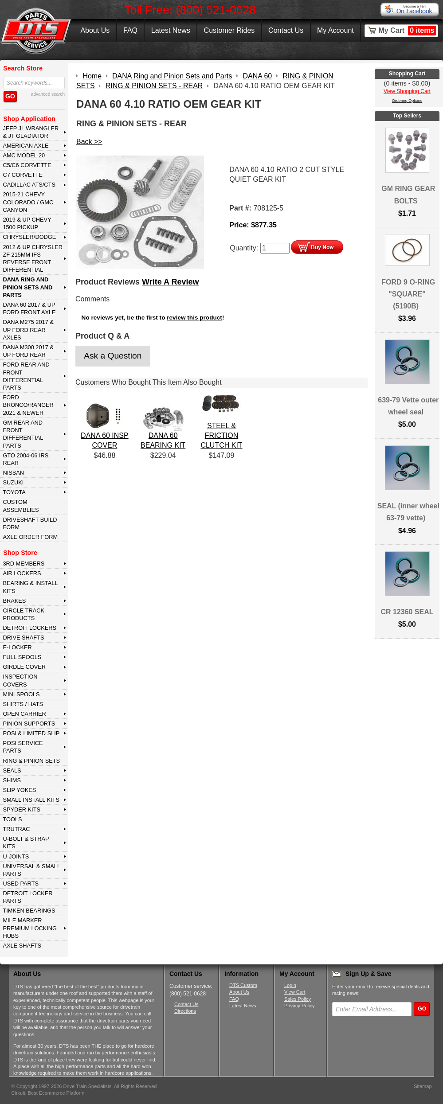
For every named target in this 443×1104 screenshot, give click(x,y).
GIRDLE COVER (24, 666)
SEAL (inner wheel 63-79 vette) (408, 512)
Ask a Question (112, 355)
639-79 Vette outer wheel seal (408, 406)
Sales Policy (297, 999)
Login (290, 985)
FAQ (130, 30)
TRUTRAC (16, 829)
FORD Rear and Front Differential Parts (26, 376)
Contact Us (285, 30)
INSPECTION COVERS (20, 680)
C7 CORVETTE (22, 175)
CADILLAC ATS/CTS (29, 184)
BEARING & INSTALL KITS (30, 587)
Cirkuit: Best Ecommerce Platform (48, 1093)
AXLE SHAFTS (22, 945)
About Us (95, 30)
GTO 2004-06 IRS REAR (25, 459)
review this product (194, 317)
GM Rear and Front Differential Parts (23, 434)
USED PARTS (21, 883)
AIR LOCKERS (22, 573)
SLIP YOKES (19, 790)
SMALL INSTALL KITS (31, 799)
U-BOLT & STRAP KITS (26, 842)
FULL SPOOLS (22, 657)
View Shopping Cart (407, 91)
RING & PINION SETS (31, 760)
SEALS (12, 770)
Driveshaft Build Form (30, 523)
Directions (185, 1011)
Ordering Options (407, 100)
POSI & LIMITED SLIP (31, 733)
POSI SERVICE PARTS (23, 747)
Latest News (170, 30)
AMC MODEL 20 (24, 155)
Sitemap (422, 1086)
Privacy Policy (299, 1005)
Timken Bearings (29, 910)
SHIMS (12, 780)
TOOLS (12, 819)
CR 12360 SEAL (406, 612)
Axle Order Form (30, 537)
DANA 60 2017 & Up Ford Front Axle (29, 308)
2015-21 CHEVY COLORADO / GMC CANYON (28, 202)
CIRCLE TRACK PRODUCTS (23, 614)
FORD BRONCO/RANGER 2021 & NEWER (28, 405)
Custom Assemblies (21, 506)
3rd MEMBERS (23, 563)
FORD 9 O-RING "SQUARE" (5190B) (408, 294)
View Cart (294, 992)
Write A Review (170, 281)
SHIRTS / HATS (23, 704)
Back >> (89, 141)
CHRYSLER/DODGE (29, 237)
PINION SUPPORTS (29, 723)
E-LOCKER (17, 647)
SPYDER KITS (21, 809)
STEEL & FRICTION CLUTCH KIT (221, 435)
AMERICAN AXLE (25, 145)
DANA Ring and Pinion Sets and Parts (27, 287)
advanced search (48, 94)
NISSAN (13, 472)
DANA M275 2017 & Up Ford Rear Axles (28, 330)
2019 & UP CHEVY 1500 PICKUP (27, 223)
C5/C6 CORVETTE (27, 165)
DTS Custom (243, 985)
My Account (335, 30)
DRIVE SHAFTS (23, 637)
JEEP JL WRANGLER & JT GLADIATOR (31, 132)
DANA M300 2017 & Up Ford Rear (28, 351)
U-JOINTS (16, 856)
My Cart (407, 30)
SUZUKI (13, 482)
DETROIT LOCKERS (29, 627)
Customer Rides (229, 30)
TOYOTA (14, 492)
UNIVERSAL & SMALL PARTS (31, 870)
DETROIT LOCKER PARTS (27, 897)
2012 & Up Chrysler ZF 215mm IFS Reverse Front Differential (33, 258)
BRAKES (14, 600)
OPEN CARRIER (24, 713)
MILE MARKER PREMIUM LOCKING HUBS (30, 928)
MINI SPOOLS (21, 694)
